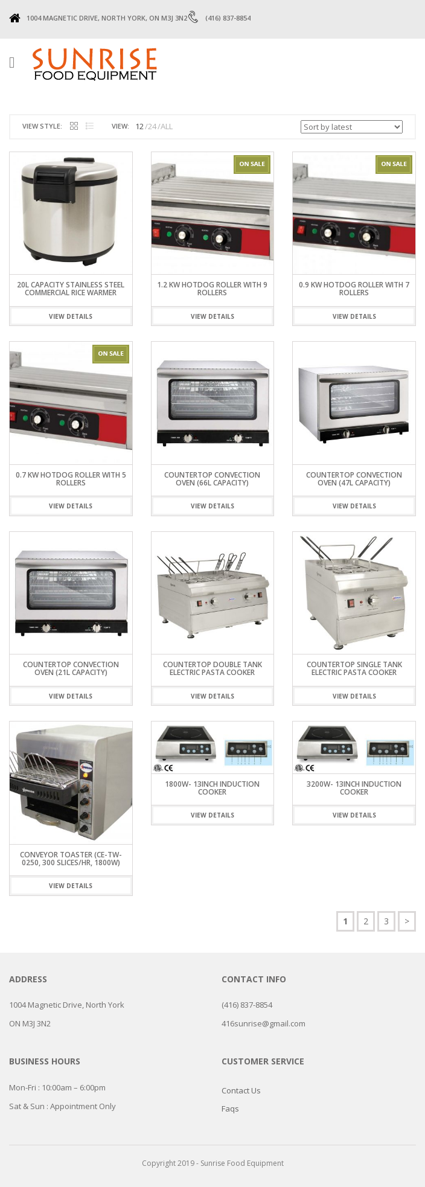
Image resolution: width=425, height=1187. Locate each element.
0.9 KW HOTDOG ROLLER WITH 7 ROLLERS (354, 289)
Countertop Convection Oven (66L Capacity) (212, 479)
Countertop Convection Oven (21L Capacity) (71, 668)
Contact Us (241, 1090)
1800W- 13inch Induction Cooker (212, 788)
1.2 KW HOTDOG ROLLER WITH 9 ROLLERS (212, 289)
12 (139, 126)
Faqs (230, 1108)
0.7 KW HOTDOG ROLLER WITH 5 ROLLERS (71, 479)
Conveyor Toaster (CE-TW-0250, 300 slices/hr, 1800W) (71, 858)
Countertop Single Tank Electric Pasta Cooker (354, 668)
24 (152, 126)
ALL (167, 126)
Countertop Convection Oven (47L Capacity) (354, 479)
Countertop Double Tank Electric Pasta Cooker (212, 668)
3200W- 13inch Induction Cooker (354, 788)
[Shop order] (352, 126)
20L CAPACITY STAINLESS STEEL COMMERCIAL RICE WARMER (70, 289)
